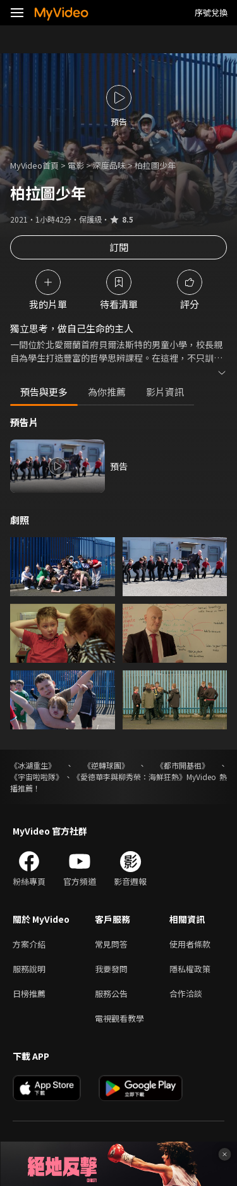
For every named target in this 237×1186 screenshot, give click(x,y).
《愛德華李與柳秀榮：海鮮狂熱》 (129, 776)
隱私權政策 (189, 969)
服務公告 (111, 993)
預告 (119, 466)
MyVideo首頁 (34, 165)
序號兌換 (211, 12)
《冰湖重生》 (33, 765)
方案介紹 (29, 944)
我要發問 (111, 969)
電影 (76, 165)
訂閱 (118, 247)
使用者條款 (189, 944)
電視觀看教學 (119, 1018)
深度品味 (109, 165)
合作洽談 (185, 993)
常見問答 (111, 944)
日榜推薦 (29, 993)
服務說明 (29, 969)
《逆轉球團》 (106, 765)
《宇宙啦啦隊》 (36, 776)
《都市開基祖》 (182, 765)
